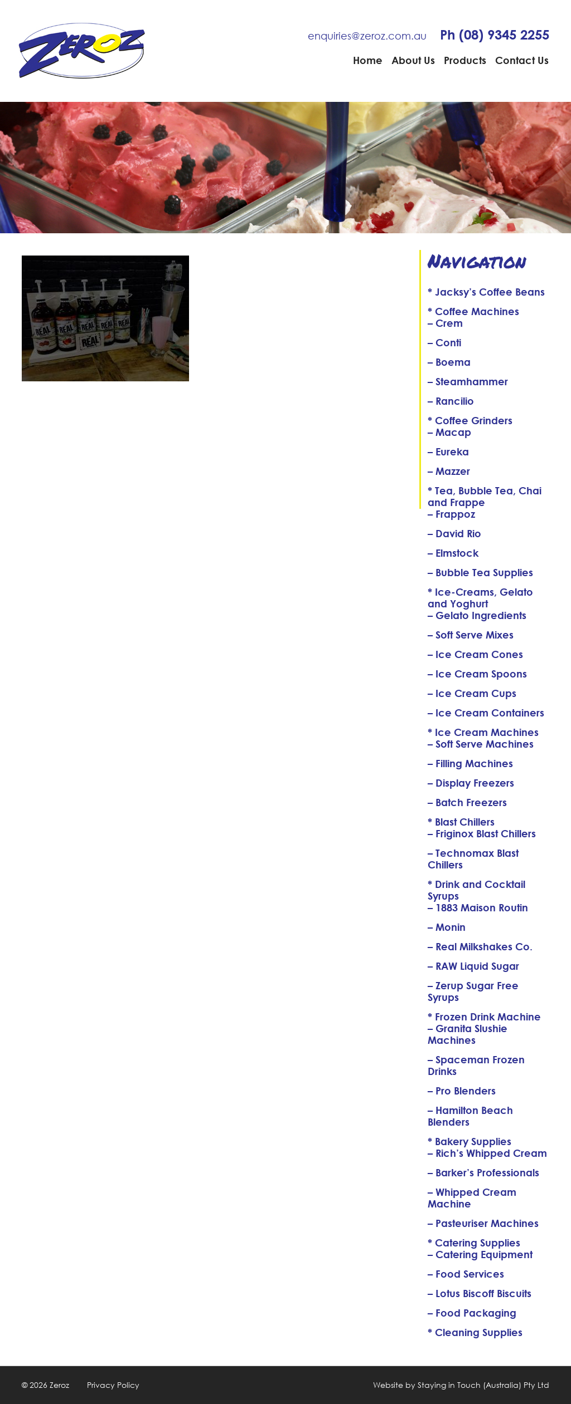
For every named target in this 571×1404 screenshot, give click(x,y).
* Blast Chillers (461, 822)
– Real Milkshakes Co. (480, 946)
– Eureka (448, 451)
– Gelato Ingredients (477, 615)
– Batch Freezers (467, 802)
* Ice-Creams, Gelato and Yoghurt (480, 598)
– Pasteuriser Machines (483, 1223)
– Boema (449, 362)
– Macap (449, 432)
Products (465, 60)
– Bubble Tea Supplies (480, 572)
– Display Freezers (471, 783)
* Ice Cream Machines (483, 732)
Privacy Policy (113, 1385)
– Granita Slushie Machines (467, 1034)
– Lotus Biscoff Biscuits (479, 1293)
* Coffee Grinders (470, 420)
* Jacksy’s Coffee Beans (486, 292)
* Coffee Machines (473, 311)
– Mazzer (449, 471)
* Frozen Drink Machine (484, 1016)
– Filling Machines (470, 763)
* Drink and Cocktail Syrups (476, 890)
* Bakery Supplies (469, 1141)
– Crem (445, 323)
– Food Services (466, 1274)
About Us (413, 60)
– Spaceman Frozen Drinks (476, 1065)
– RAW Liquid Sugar (473, 966)
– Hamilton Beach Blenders (470, 1116)
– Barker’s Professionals (483, 1172)
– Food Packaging (472, 1313)
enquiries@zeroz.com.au (367, 36)
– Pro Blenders (462, 1090)
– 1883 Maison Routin (478, 907)
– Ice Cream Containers (486, 712)
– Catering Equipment (480, 1254)
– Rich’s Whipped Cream (487, 1153)
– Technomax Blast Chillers (473, 859)
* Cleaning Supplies (475, 1332)
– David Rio (454, 533)
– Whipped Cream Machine (472, 1198)
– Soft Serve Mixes (471, 635)
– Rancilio (451, 401)
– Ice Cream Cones (475, 654)
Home (368, 60)
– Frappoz (451, 514)
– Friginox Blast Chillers (482, 833)
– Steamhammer (468, 381)
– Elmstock (453, 553)
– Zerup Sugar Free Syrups (473, 991)
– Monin (447, 927)
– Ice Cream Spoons (477, 673)
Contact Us (522, 60)
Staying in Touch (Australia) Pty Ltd (483, 1385)
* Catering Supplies (474, 1242)
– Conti (444, 342)
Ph (494, 34)
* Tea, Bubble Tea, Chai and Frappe (484, 496)
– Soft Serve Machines (481, 744)
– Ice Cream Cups (472, 693)
